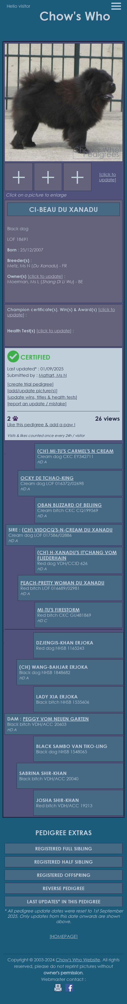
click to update (107, 177)
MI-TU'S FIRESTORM (58, 609)
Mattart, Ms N (53, 375)
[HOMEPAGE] (64, 936)
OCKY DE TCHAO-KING (47, 478)
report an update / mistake (37, 403)
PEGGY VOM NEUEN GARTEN (56, 719)
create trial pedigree (30, 384)
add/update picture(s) (32, 390)
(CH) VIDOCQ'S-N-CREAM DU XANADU (67, 529)
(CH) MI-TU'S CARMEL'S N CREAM (75, 451)
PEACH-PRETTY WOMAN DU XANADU (62, 582)
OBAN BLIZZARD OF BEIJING (69, 505)
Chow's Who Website (78, 959)
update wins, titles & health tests (42, 397)
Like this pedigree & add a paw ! (41, 424)
